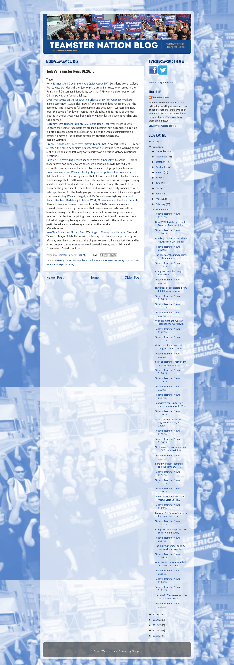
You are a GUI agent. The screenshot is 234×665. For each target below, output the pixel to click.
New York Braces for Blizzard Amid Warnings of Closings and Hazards (86, 232)
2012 (155, 625)
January (160, 209)
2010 (155, 636)
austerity (59, 260)
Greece (109, 260)
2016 (155, 141)
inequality (119, 260)
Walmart (134, 260)
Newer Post (55, 278)
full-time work (96, 260)
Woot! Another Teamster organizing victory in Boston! (168, 422)
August (160, 172)
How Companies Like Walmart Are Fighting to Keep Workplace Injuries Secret (91, 172)
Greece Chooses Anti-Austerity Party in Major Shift (76, 144)
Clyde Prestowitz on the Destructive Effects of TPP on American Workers (89, 99)
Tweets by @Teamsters (161, 82)
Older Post (133, 278)
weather (50, 264)
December (161, 151)
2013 (155, 620)
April (158, 193)
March (159, 199)
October (160, 162)
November (162, 156)
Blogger (136, 651)
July (158, 177)
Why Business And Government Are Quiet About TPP (77, 83)
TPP (127, 260)
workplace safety (65, 264)
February (161, 204)
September (162, 167)
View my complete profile (162, 126)
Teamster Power (160, 97)
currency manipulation (76, 260)
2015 (155, 147)
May (158, 188)
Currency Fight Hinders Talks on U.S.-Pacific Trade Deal (77, 124)
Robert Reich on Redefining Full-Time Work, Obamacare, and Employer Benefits (92, 200)
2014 (155, 614)
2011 (155, 630)
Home (94, 278)
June (158, 183)
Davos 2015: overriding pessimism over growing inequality (80, 160)
